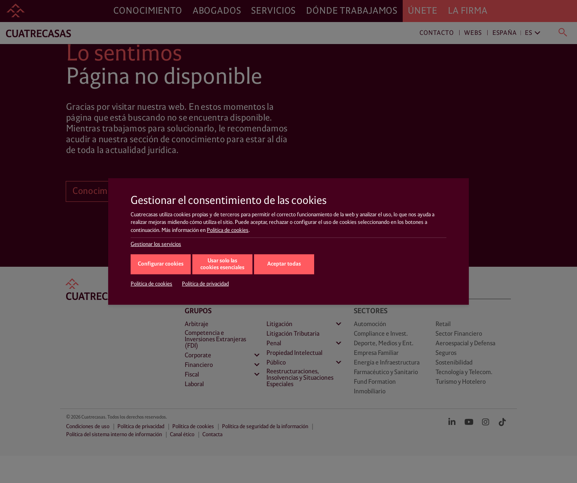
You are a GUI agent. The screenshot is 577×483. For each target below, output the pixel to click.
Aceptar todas (284, 264)
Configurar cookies (161, 264)
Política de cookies (227, 230)
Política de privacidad (205, 284)
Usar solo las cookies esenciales (222, 264)
